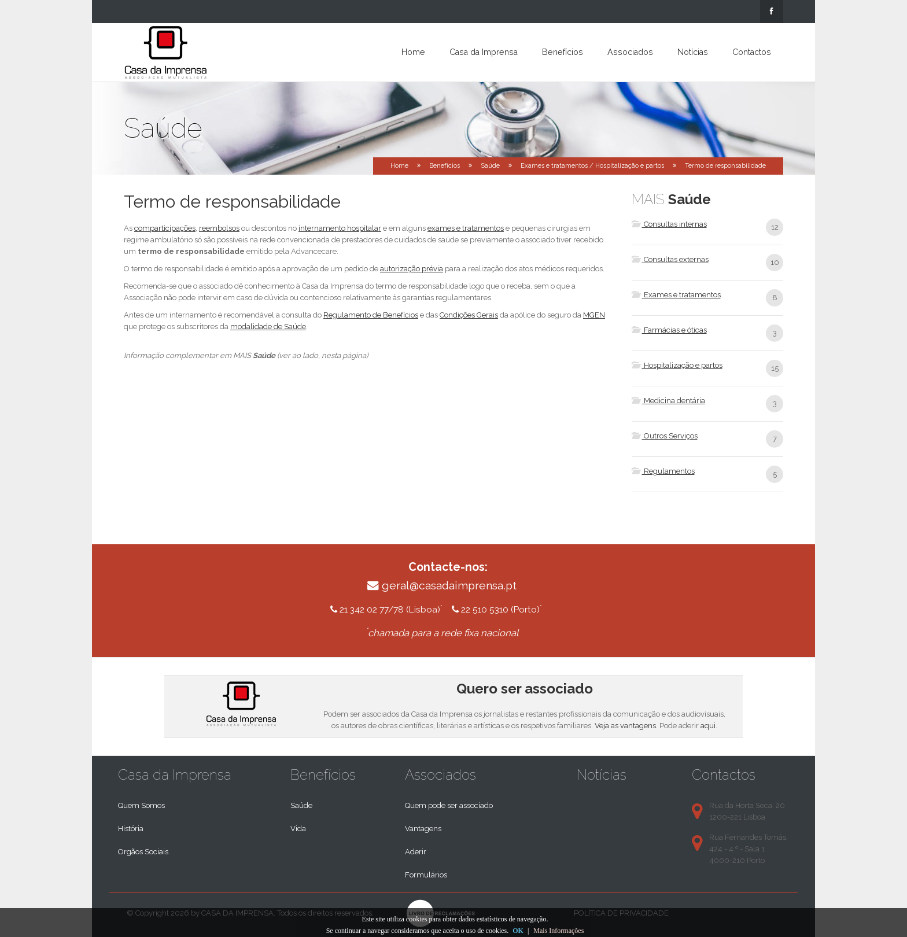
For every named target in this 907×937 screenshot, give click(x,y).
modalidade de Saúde (268, 326)
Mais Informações (558, 931)
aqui (708, 725)
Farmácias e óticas (669, 330)
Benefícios (562, 52)
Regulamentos (663, 471)
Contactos (751, 52)
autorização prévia (411, 268)
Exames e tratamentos (676, 294)
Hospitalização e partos (677, 365)
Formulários (426, 874)
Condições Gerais (469, 315)
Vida (298, 828)
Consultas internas (669, 224)
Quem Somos (141, 805)
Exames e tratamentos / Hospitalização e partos (592, 165)
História (130, 828)
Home (413, 52)
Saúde (490, 165)
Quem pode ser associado (449, 805)
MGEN (594, 315)
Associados (630, 52)
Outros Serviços (665, 435)
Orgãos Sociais (143, 851)
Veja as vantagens (625, 725)
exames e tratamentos (465, 228)
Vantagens (423, 828)
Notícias (692, 52)
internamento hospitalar (339, 228)
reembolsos (219, 228)
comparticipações (165, 228)
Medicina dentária (668, 400)
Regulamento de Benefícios (370, 315)
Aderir (415, 851)
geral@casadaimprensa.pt (449, 585)
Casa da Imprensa (483, 52)
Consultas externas (670, 259)
